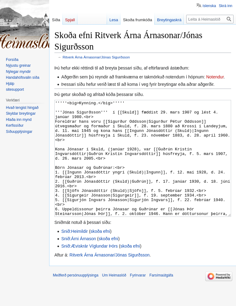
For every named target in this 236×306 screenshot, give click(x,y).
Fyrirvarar (138, 298)
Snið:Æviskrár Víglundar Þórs (89, 269)
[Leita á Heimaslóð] (210, 19)
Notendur (215, 76)
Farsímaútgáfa (161, 298)
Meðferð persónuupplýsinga (75, 298)
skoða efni (100, 254)
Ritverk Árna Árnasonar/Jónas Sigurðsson (96, 57)
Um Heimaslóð (114, 298)
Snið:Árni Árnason (78, 261)
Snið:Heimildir (74, 254)
